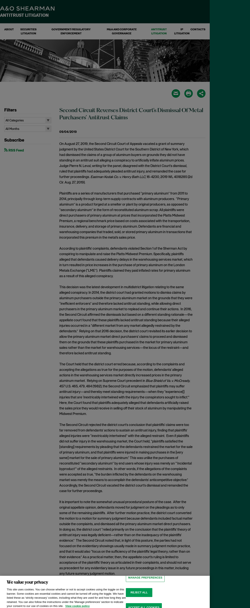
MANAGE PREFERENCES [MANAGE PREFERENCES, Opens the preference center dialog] (145, 582)
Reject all (139, 597)
